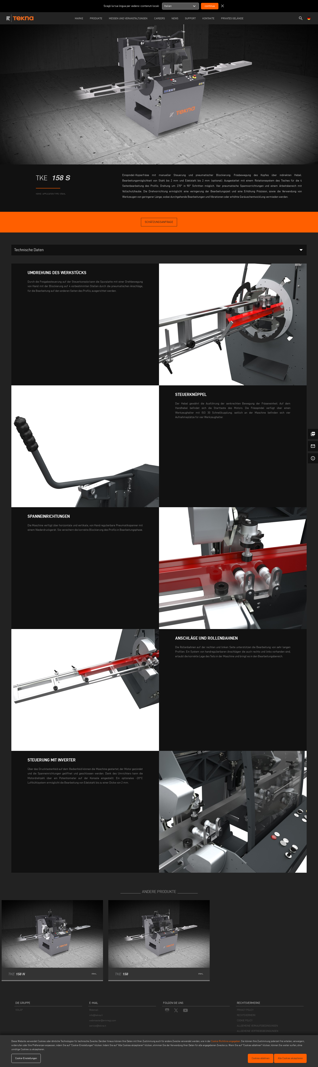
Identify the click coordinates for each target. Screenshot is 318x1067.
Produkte (96, 18)
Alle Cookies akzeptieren (290, 1058)
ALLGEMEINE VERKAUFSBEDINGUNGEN (257, 1025)
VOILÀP (19, 1010)
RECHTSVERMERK (246, 1015)
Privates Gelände (232, 18)
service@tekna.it (97, 1025)
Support (190, 18)
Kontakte (208, 18)
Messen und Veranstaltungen (128, 18)
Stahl (63, 194)
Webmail (93, 1010)
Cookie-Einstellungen (26, 1058)
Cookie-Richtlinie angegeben (225, 1041)
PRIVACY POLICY (245, 1010)
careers (159, 18)
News (175, 18)
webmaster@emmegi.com (102, 1020)
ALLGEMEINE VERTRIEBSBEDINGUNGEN (257, 1031)
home (38, 194)
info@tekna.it (96, 1015)
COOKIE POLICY (244, 1020)
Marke (79, 18)
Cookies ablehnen (261, 1058)
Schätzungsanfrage (159, 222)
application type (51, 194)
